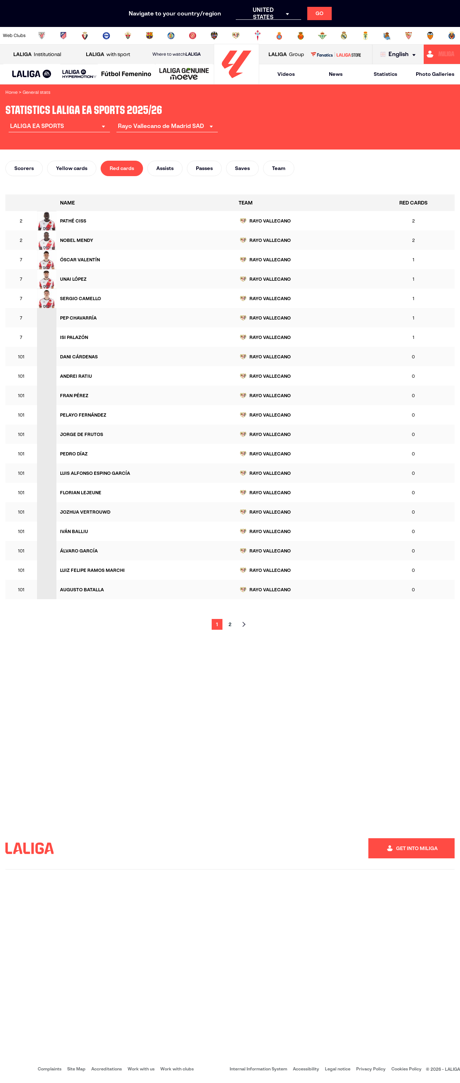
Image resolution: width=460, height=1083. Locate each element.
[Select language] (399, 54)
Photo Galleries (435, 74)
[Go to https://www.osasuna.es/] (84, 35)
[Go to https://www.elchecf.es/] (128, 35)
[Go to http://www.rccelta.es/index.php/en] (257, 35)
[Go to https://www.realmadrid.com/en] (344, 35)
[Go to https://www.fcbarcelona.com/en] (149, 35)
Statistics (385, 74)
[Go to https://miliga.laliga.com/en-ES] (442, 54)
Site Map (76, 1068)
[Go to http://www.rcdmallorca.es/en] (300, 35)
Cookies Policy (406, 1068)
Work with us (141, 1068)
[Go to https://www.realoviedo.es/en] (365, 35)
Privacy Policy (371, 1068)
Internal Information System (258, 1068)
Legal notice (337, 1068)
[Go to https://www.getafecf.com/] (171, 35)
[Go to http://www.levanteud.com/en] (214, 35)
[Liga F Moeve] (126, 74)
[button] (32, 74)
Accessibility (306, 1068)
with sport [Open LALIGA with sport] (108, 54)
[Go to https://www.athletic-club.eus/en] (41, 35)
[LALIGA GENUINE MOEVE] (184, 74)
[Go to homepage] (236, 81)
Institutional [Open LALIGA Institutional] (37, 54)
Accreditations (106, 1068)
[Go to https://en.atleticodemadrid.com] (63, 35)
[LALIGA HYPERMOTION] (79, 74)
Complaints (49, 1068)
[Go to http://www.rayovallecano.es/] (235, 35)
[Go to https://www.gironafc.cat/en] (192, 35)
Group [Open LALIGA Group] (286, 54)
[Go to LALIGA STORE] (335, 54)
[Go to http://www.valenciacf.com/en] (430, 35)
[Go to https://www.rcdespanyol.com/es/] (279, 35)
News (335, 74)
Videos (286, 74)
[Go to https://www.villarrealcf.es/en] (451, 35)
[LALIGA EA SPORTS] (32, 74)
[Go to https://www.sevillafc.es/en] (408, 35)
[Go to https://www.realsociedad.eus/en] (387, 35)
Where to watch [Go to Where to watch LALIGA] (176, 54)
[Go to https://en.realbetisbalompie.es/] (322, 35)
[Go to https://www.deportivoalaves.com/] (106, 35)
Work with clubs (177, 1068)
